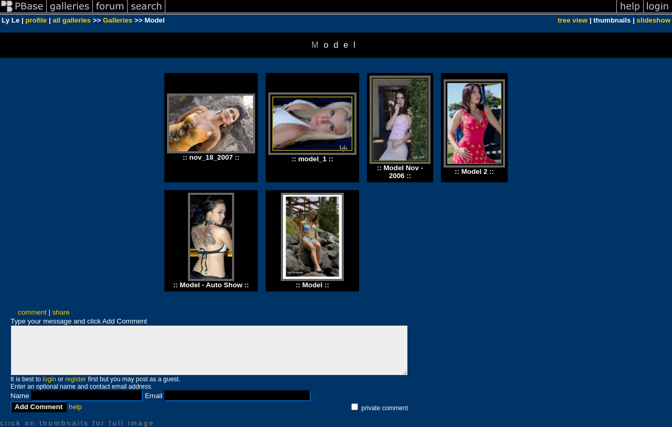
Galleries (117, 20)
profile (36, 20)
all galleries (71, 20)
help (75, 407)
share (61, 312)
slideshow (653, 20)
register (75, 379)
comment (32, 312)
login (49, 379)
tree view (572, 20)
